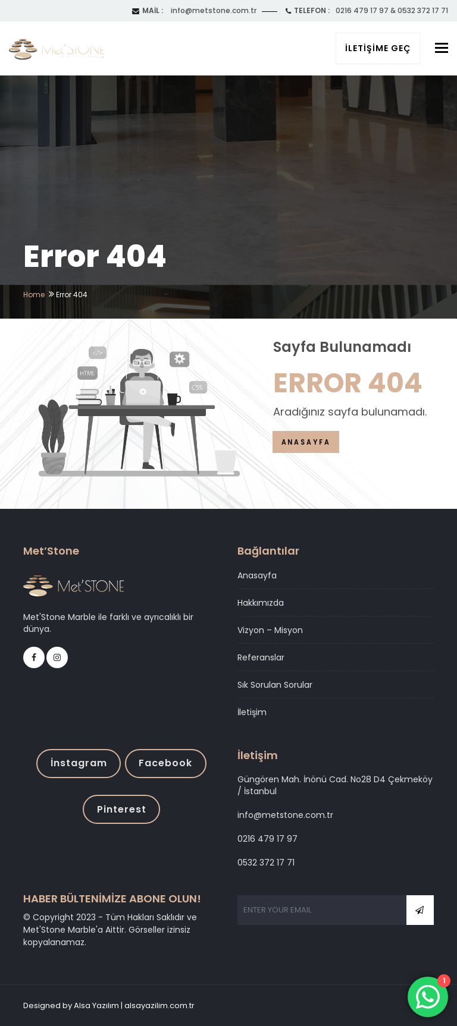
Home (34, 294)
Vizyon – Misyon (270, 630)
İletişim (252, 712)
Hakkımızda (260, 603)
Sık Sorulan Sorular (274, 685)
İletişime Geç (378, 48)
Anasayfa (257, 575)
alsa (204, 1005)
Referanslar (260, 657)
